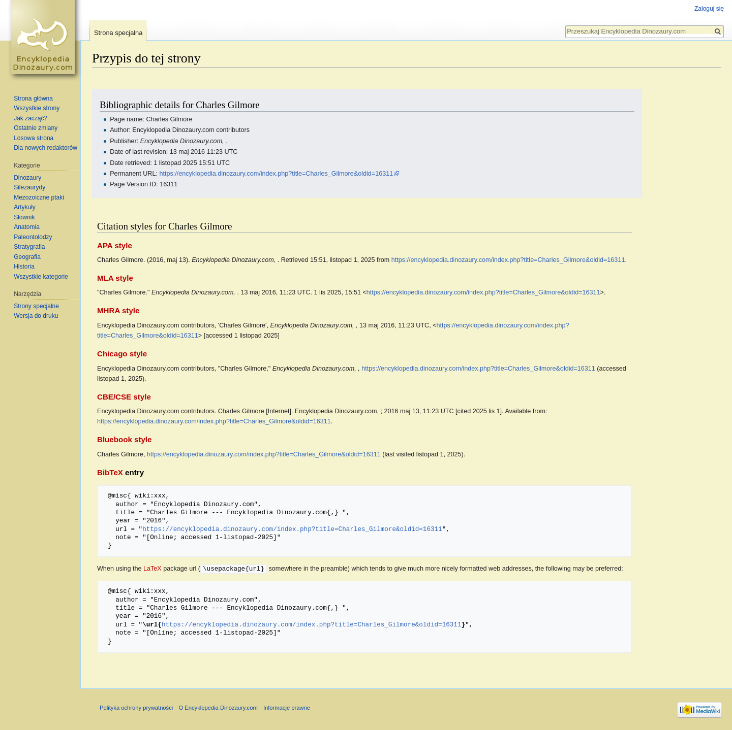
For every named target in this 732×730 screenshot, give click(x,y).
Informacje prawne (286, 707)
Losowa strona (33, 138)
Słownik (24, 217)
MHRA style (118, 310)
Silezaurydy (29, 187)
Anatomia (27, 226)
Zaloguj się (709, 8)
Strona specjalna (118, 33)
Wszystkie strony (36, 108)
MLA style (115, 278)
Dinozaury (27, 177)
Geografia (27, 256)
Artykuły (25, 207)
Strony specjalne (36, 306)
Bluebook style (124, 439)
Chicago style (122, 353)
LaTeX (152, 568)
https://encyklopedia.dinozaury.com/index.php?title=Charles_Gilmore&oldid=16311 (276, 173)
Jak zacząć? (30, 118)
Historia (24, 266)
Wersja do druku (36, 315)
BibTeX (110, 472)
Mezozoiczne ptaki (39, 197)
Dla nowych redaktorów (45, 147)
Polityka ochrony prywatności (136, 707)
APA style (114, 245)
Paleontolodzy (33, 237)
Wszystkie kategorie (41, 276)
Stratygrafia (29, 246)
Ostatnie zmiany (35, 127)
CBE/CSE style (124, 396)
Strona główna (33, 98)
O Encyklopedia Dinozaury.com (217, 707)
